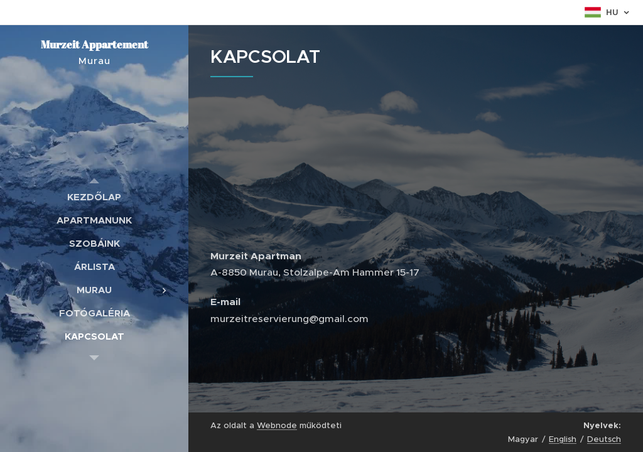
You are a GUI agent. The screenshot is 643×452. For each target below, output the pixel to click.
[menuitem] (94, 197)
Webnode (277, 425)
